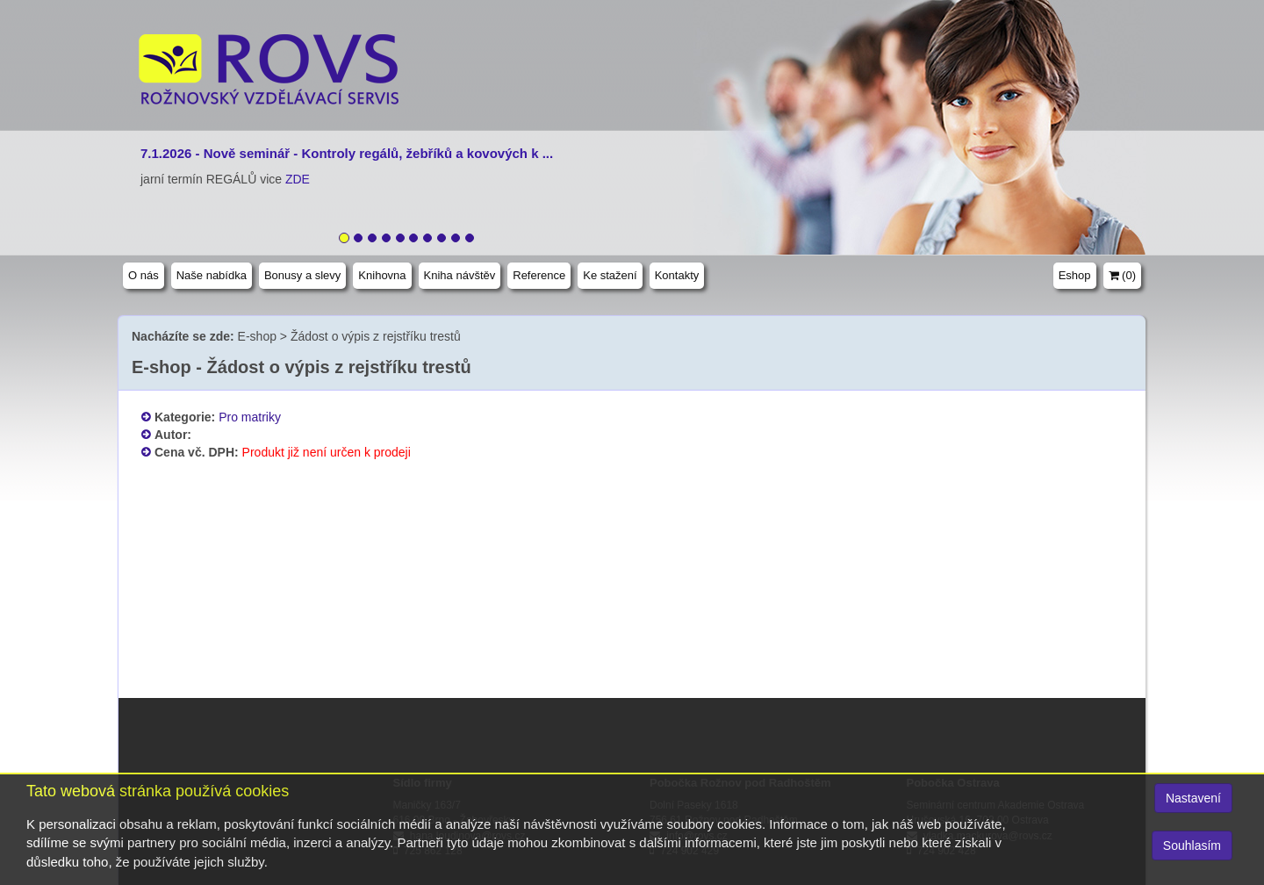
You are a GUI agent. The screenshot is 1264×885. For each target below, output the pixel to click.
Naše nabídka (211, 275)
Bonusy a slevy (302, 275)
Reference (539, 275)
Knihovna (382, 275)
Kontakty (677, 275)
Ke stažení (609, 275)
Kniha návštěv (460, 275)
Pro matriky (250, 417)
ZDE (297, 179)
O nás (143, 275)
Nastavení (1193, 798)
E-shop (257, 336)
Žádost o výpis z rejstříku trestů (376, 336)
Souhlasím (1192, 845)
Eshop (1075, 275)
